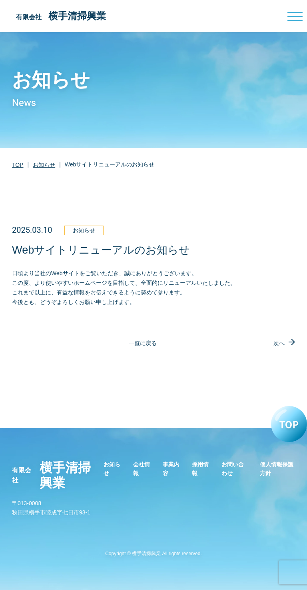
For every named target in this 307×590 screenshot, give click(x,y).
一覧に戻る (143, 343)
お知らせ (44, 165)
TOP (18, 165)
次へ (279, 343)
